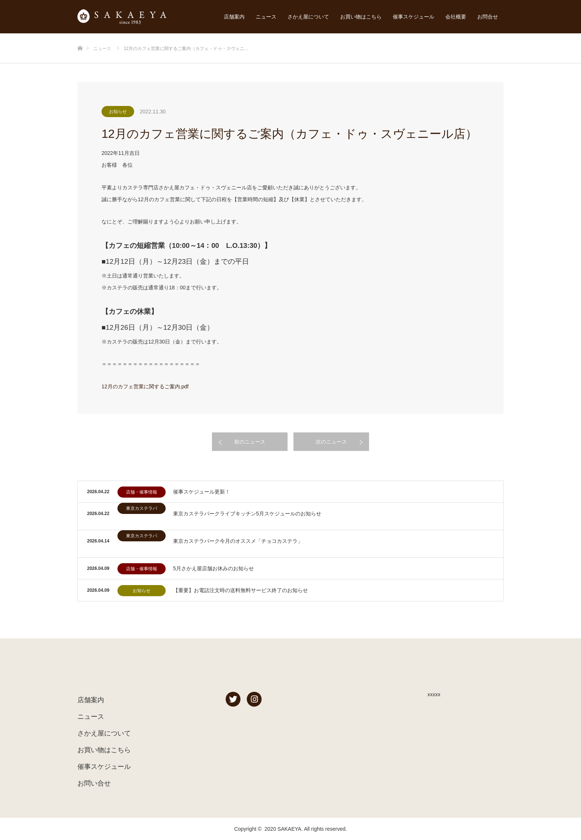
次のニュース (331, 442)
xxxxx (434, 694)
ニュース (266, 17)
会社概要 (455, 17)
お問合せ (487, 17)
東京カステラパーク (141, 510)
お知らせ (118, 111)
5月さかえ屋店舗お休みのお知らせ (213, 568)
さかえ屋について (308, 17)
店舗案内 (234, 17)
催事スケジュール (413, 17)
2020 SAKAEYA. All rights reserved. (306, 829)
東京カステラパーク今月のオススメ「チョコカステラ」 (238, 541)
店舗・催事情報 (141, 492)
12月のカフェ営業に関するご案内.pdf (145, 386)
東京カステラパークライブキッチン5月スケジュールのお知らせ (247, 514)
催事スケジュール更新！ (201, 492)
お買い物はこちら (361, 17)
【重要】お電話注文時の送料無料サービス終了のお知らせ (240, 590)
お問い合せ (94, 783)
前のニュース (249, 442)
